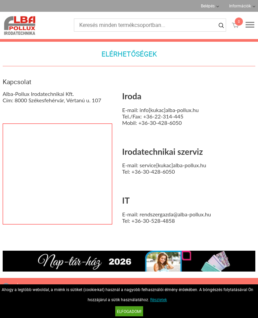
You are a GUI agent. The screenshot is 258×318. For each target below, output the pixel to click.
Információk (240, 5)
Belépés (208, 5)
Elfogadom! (129, 311)
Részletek (158, 299)
